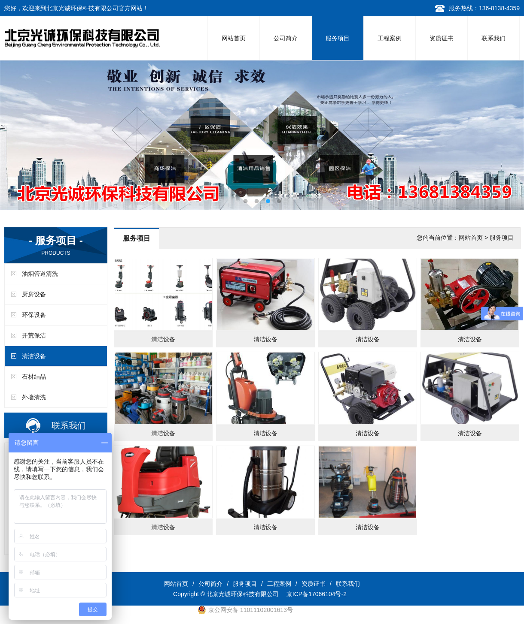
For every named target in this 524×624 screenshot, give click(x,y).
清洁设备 (34, 356)
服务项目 (338, 38)
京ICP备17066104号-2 (316, 594)
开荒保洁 (34, 335)
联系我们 (493, 38)
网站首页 (234, 38)
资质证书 (442, 38)
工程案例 (390, 38)
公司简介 (286, 38)
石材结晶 (34, 376)
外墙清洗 (34, 397)
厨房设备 (34, 294)
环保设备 (34, 314)
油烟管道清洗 (40, 273)
